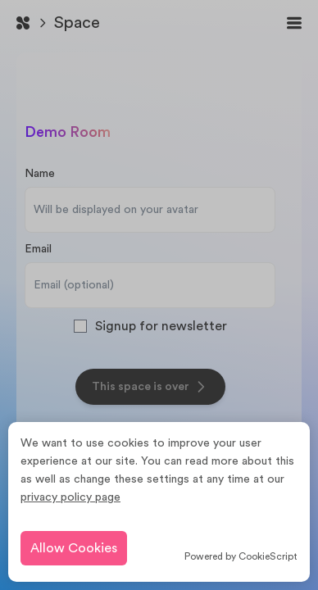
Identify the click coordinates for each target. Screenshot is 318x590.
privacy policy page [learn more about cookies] (70, 497)
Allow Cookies (73, 548)
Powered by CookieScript (241, 556)
